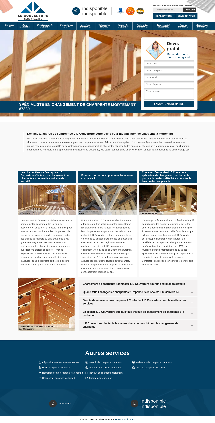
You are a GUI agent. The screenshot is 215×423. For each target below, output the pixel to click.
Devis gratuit (186, 16)
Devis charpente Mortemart (56, 367)
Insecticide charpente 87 (85, 26)
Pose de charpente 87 (183, 26)
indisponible (94, 8)
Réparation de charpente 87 (202, 26)
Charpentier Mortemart (100, 378)
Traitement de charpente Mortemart (154, 362)
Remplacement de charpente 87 (45, 26)
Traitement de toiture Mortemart (105, 367)
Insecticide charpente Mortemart (105, 362)
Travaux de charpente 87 (122, 26)
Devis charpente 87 (24, 26)
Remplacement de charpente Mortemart (62, 373)
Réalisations (164, 16)
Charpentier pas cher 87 (66, 26)
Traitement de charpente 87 (142, 26)
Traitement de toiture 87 (104, 26)
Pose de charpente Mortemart (151, 367)
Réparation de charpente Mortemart (60, 362)
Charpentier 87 (10, 26)
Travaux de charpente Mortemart (105, 373)
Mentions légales (124, 420)
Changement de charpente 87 (163, 26)
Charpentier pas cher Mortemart (58, 378)
